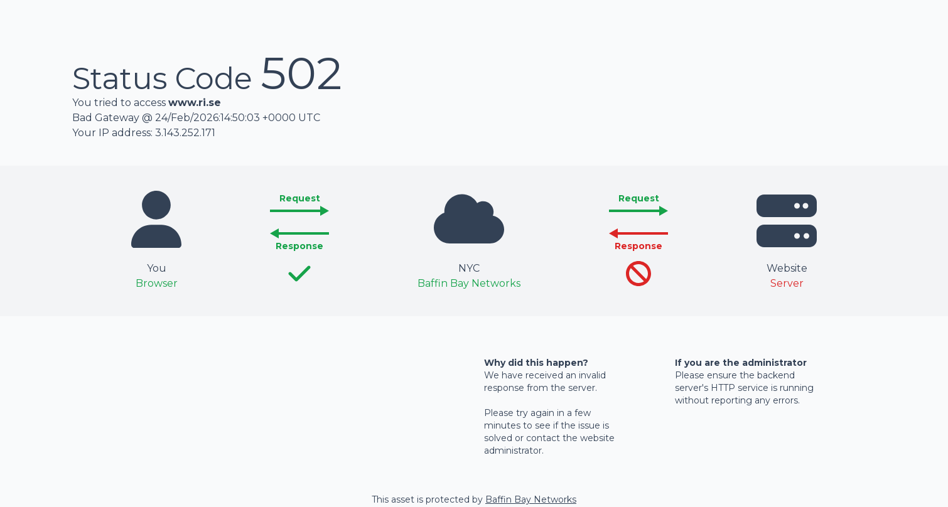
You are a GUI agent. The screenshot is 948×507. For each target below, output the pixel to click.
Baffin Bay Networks (530, 499)
